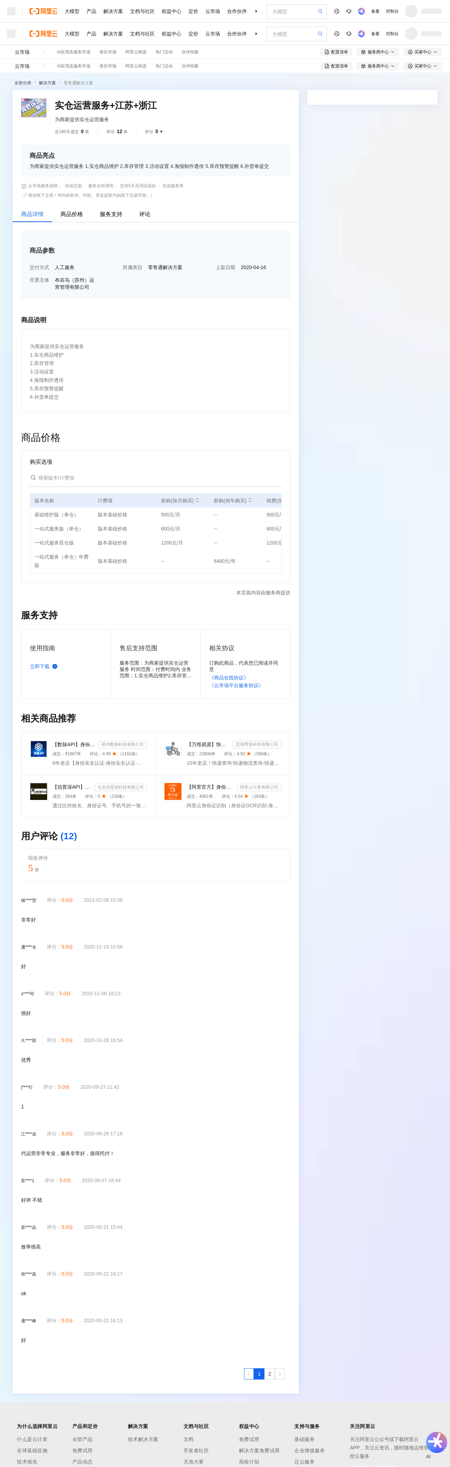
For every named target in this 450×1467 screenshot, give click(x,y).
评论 (144, 214)
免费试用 (82, 1450)
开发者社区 (196, 1450)
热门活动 (164, 52)
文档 (189, 1439)
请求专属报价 (407, 239)
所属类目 (132, 267)
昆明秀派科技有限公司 (257, 744)
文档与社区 (142, 11)
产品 (91, 11)
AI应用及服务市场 (73, 52)
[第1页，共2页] (259, 1374)
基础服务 (304, 1439)
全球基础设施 (32, 1450)
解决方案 (113, 11)
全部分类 (22, 82)
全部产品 (82, 1439)
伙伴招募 (190, 52)
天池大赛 (194, 1462)
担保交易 (73, 185)
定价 (193, 11)
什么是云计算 (32, 1439)
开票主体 (39, 280)
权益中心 (171, 11)
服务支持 (111, 214)
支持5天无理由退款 (138, 185)
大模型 (72, 11)
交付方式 (39, 267)
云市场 (212, 11)
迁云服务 (304, 1462)
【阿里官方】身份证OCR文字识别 (210, 787)
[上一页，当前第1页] (249, 1374)
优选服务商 (173, 185)
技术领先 (27, 1462)
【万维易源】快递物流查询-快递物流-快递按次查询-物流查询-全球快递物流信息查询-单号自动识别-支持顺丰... (208, 744)
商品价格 (71, 214)
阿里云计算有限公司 (259, 787)
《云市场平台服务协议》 (236, 685)
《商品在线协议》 (229, 677)
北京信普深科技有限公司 (120, 787)
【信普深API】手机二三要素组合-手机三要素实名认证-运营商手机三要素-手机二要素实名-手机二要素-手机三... (71, 787)
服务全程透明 (101, 185)
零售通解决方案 (78, 82)
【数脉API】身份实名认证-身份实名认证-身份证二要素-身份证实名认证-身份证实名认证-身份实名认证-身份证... (74, 744)
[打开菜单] (11, 11)
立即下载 (45, 666)
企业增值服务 (309, 1450)
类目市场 (107, 52)
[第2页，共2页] (269, 1374)
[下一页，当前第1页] (280, 1374)
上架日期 (225, 267)
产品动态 (82, 1462)
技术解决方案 (143, 1439)
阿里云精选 (136, 52)
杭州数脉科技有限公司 (123, 744)
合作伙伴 (237, 11)
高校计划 (249, 1462)
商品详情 (32, 214)
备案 (375, 11)
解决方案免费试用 (259, 1450)
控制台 (392, 11)
